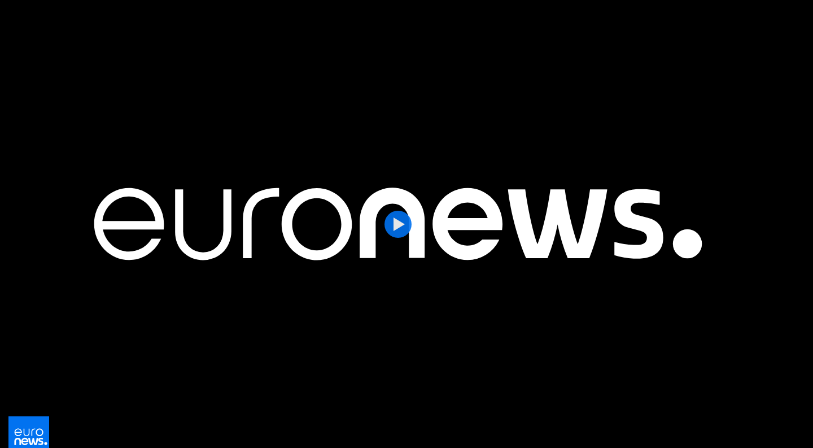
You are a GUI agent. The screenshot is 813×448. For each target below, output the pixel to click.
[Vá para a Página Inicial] (28, 435)
